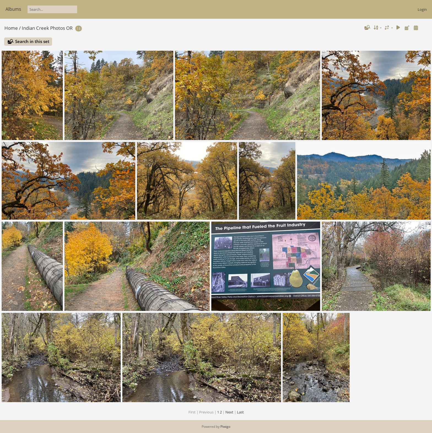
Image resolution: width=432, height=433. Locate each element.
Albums (13, 9)
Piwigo (225, 426)
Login (422, 9)
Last (240, 412)
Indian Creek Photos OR (47, 28)
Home (11, 28)
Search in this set (32, 41)
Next (229, 412)
